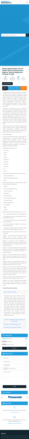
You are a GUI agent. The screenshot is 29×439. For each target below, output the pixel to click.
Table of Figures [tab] (17, 88)
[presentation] (11, 380)
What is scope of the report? (10, 292)
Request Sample (24, 88)
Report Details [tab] (5, 88)
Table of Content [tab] (11, 88)
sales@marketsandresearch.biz (14, 423)
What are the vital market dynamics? (12, 324)
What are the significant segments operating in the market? (14, 320)
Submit (14, 386)
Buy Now (14, 348)
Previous (2, 397)
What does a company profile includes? (12, 327)
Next (26, 397)
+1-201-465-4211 (14, 412)
